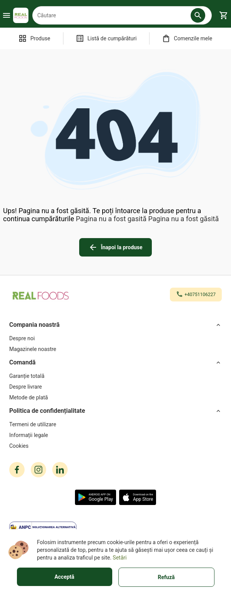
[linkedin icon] (60, 469)
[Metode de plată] (115, 397)
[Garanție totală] (115, 376)
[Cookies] (115, 446)
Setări (119, 558)
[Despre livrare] (115, 387)
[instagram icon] (38, 469)
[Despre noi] (115, 338)
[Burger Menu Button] (6, 15)
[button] (198, 15)
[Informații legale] (115, 435)
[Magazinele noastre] (115, 349)
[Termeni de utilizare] (115, 424)
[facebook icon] (17, 469)
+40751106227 (200, 294)
